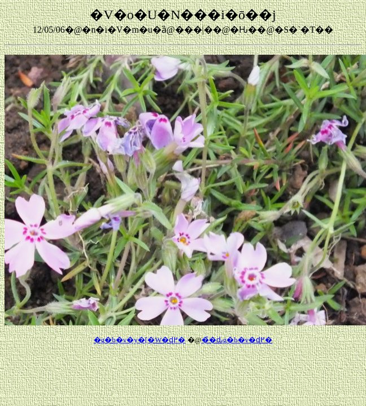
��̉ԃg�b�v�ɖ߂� (237, 340)
